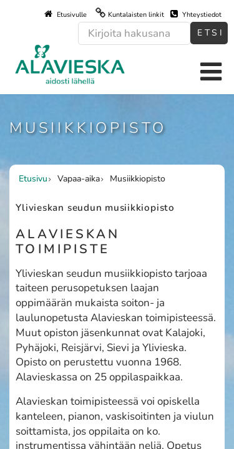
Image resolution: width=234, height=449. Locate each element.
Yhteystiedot (196, 14)
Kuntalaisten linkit (136, 14)
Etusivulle (65, 14)
